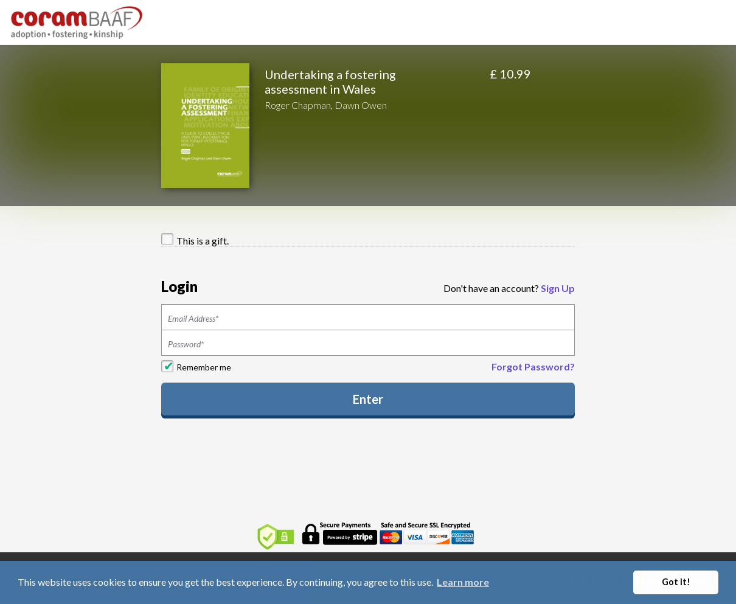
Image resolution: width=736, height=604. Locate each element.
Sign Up (558, 288)
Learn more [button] (463, 582)
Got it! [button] (676, 582)
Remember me (203, 367)
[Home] (77, 21)
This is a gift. (202, 240)
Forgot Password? (533, 366)
